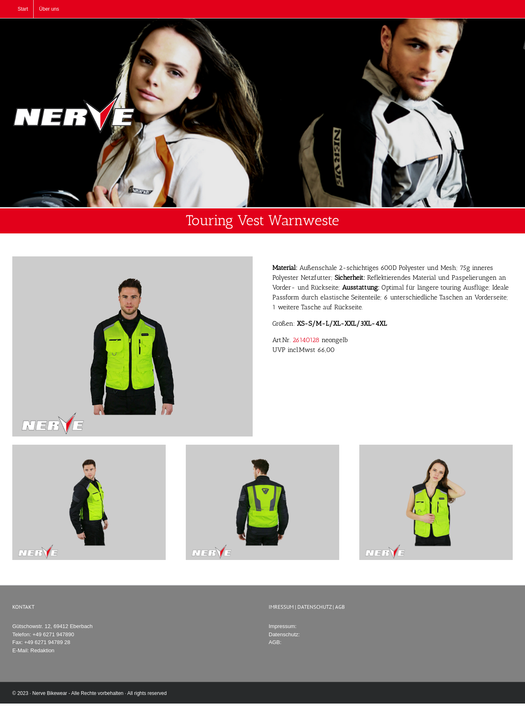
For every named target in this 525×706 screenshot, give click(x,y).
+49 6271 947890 (53, 634)
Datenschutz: (284, 634)
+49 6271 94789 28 (47, 642)
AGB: (275, 642)
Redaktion (42, 650)
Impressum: (283, 626)
